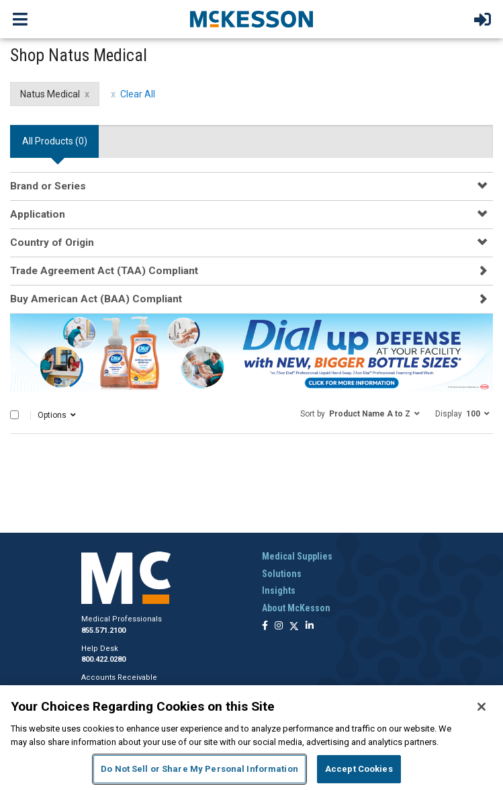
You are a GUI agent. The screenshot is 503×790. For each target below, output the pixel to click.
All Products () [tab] (54, 141)
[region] (251, 737)
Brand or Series (48, 186)
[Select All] (14, 414)
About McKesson (296, 608)
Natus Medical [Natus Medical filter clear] (50, 94)
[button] (360, 413)
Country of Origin (52, 242)
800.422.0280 (103, 659)
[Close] (481, 706)
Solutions (282, 573)
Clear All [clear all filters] (137, 94)
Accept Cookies (359, 769)
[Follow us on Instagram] (279, 626)
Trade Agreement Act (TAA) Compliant (104, 271)
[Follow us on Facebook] (265, 626)
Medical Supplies (297, 556)
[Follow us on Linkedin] (310, 626)
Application (37, 214)
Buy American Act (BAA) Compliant (96, 299)
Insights (278, 590)
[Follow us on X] (294, 626)
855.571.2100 (103, 630)
